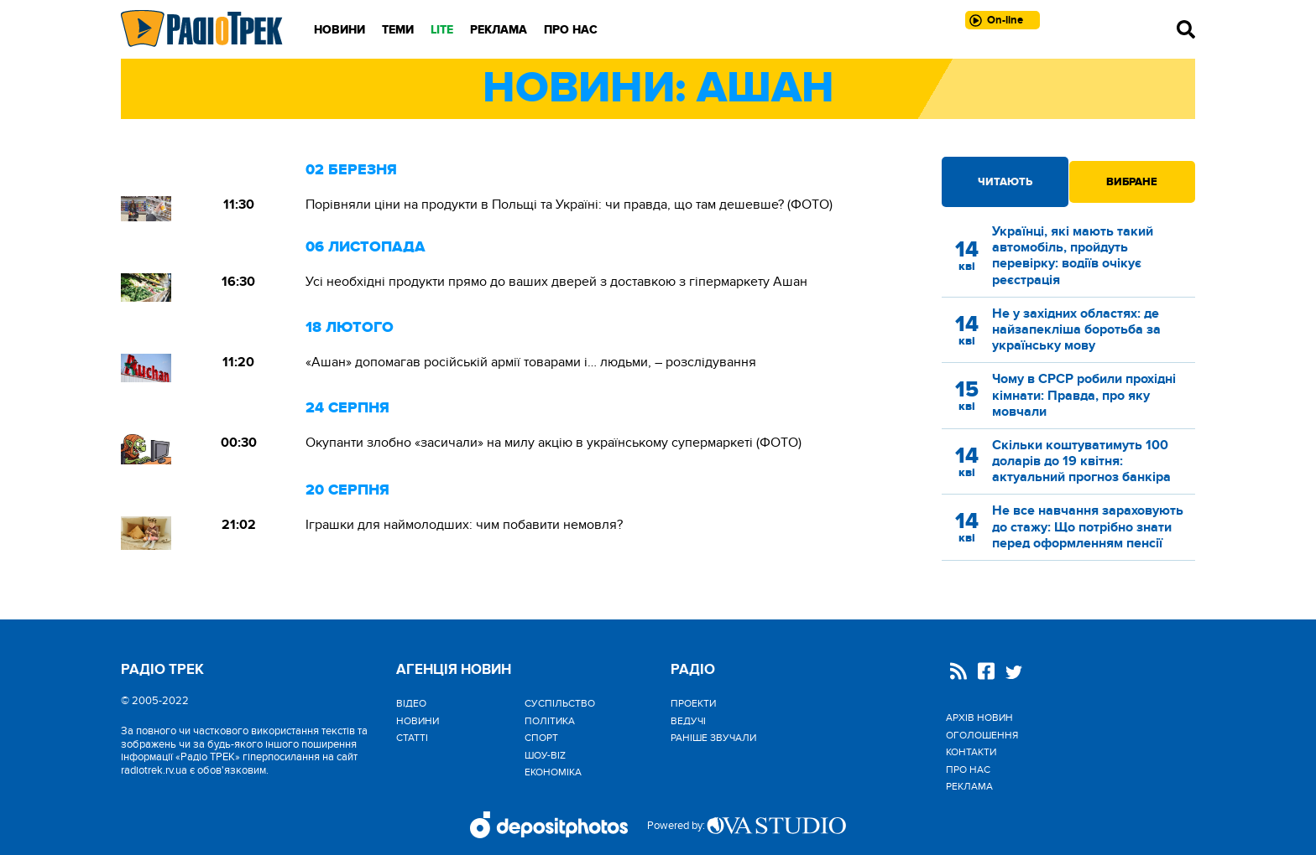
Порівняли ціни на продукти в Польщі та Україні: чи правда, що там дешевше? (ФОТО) (569, 204)
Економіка (553, 772)
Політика (550, 721)
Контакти (971, 752)
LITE (442, 30)
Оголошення (982, 735)
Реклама (498, 30)
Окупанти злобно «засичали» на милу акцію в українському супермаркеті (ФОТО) (554, 442)
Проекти (693, 703)
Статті (412, 738)
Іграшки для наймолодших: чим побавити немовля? (464, 524)
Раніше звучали (713, 738)
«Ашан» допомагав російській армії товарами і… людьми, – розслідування (531, 362)
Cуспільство (560, 703)
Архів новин (979, 717)
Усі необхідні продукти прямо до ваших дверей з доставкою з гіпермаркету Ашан (556, 281)
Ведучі (688, 721)
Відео (411, 703)
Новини (339, 30)
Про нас (571, 30)
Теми (398, 30)
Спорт (541, 738)
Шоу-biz (545, 755)
